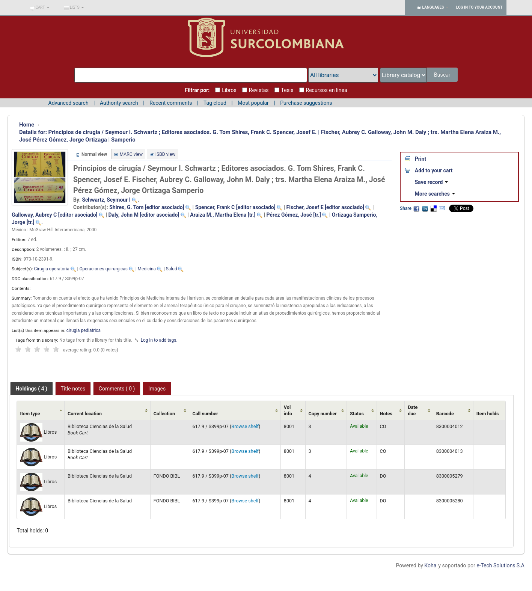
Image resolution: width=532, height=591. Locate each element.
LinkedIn (425, 208)
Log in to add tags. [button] (159, 340)
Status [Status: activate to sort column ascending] (357, 413)
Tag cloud (214, 103)
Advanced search (68, 103)
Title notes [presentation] (73, 389)
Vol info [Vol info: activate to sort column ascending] (288, 410)
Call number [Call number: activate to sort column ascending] (205, 413)
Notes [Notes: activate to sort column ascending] (386, 413)
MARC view (131, 154)
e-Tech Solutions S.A (500, 565)
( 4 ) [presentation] (31, 389)
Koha (430, 565)
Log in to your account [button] (479, 7)
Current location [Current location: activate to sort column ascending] (85, 413)
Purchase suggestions (306, 103)
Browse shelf (245, 426)
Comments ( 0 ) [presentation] (117, 389)
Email (442, 208)
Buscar (443, 75)
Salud (171, 268)
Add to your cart (434, 170)
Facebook (416, 208)
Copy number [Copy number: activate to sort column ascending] (323, 413)
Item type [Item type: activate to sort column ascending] (30, 413)
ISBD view (165, 154)
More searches (435, 194)
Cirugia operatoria (51, 268)
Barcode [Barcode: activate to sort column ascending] (445, 413)
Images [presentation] (157, 389)
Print (420, 159)
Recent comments (170, 103)
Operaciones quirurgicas (103, 268)
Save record (431, 182)
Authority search (119, 103)
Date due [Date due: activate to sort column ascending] (412, 410)
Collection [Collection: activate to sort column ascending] (164, 413)
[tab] (31, 388)
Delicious (433, 208)
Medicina (147, 268)
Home (26, 124)
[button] (39, 7)
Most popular (253, 103)
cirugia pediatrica (83, 330)
